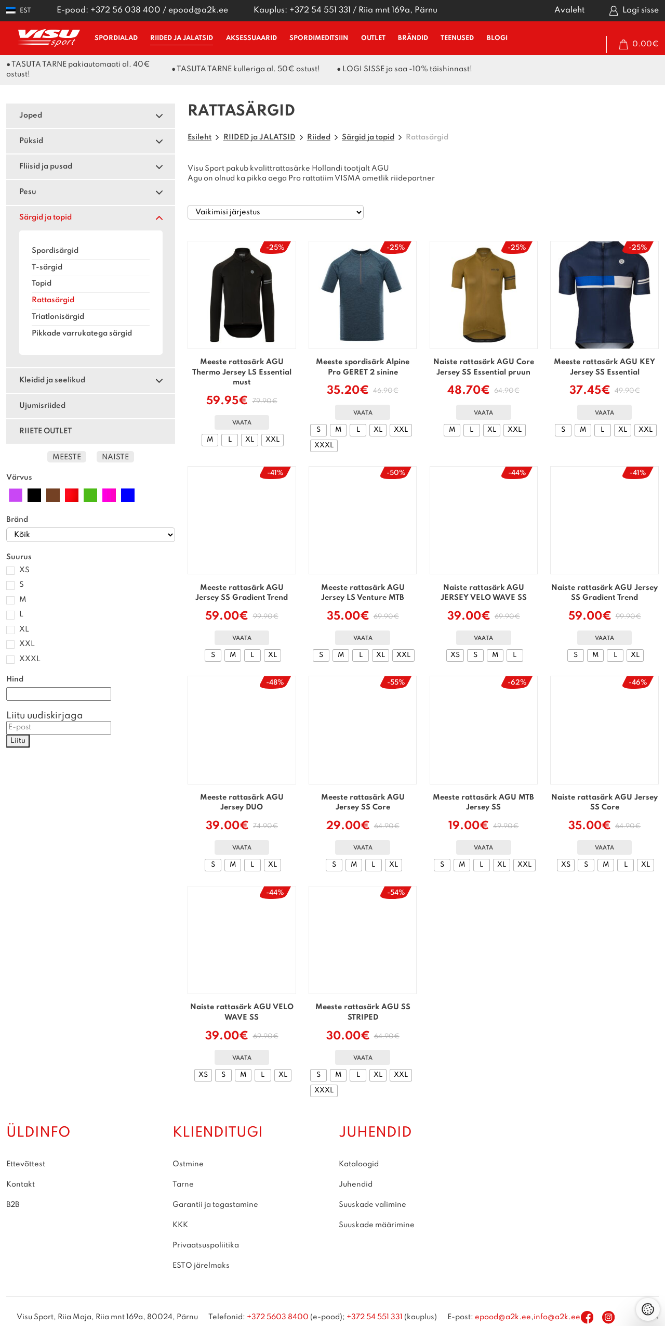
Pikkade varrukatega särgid (82, 333)
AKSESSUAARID (251, 38)
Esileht (199, 137)
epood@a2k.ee (198, 10)
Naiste (115, 457)
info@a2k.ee (557, 1317)
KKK (180, 1225)
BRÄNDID (413, 38)
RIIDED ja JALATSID (181, 38)
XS (24, 570)
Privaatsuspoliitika (205, 1245)
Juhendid (356, 1184)
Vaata (241, 423)
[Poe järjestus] (276, 212)
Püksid (31, 141)
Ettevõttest (25, 1164)
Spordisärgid (55, 250)
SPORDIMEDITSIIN (318, 38)
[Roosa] (109, 494)
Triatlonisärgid (58, 316)
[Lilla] (15, 494)
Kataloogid (359, 1164)
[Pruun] (53, 494)
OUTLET (373, 38)
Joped (30, 115)
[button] (18, 10)
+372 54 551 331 (320, 10)
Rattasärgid (53, 300)
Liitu (17, 740)
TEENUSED (457, 38)
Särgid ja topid (45, 217)
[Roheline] (90, 494)
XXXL (30, 659)
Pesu (27, 192)
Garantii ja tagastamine (215, 1204)
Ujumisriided (42, 405)
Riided (318, 137)
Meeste (66, 457)
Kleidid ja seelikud (52, 380)
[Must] (34, 494)
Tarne (183, 1184)
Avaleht (569, 10)
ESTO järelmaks (201, 1265)
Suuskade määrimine (377, 1225)
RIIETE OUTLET (45, 431)
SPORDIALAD (116, 38)
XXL (27, 644)
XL (24, 629)
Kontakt (20, 1184)
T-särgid (47, 267)
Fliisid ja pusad (45, 166)
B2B (12, 1204)
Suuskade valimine (372, 1204)
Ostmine (188, 1164)
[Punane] (71, 494)
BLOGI (497, 38)
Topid (41, 283)
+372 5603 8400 (278, 1317)
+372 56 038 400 (125, 10)
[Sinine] (127, 494)
